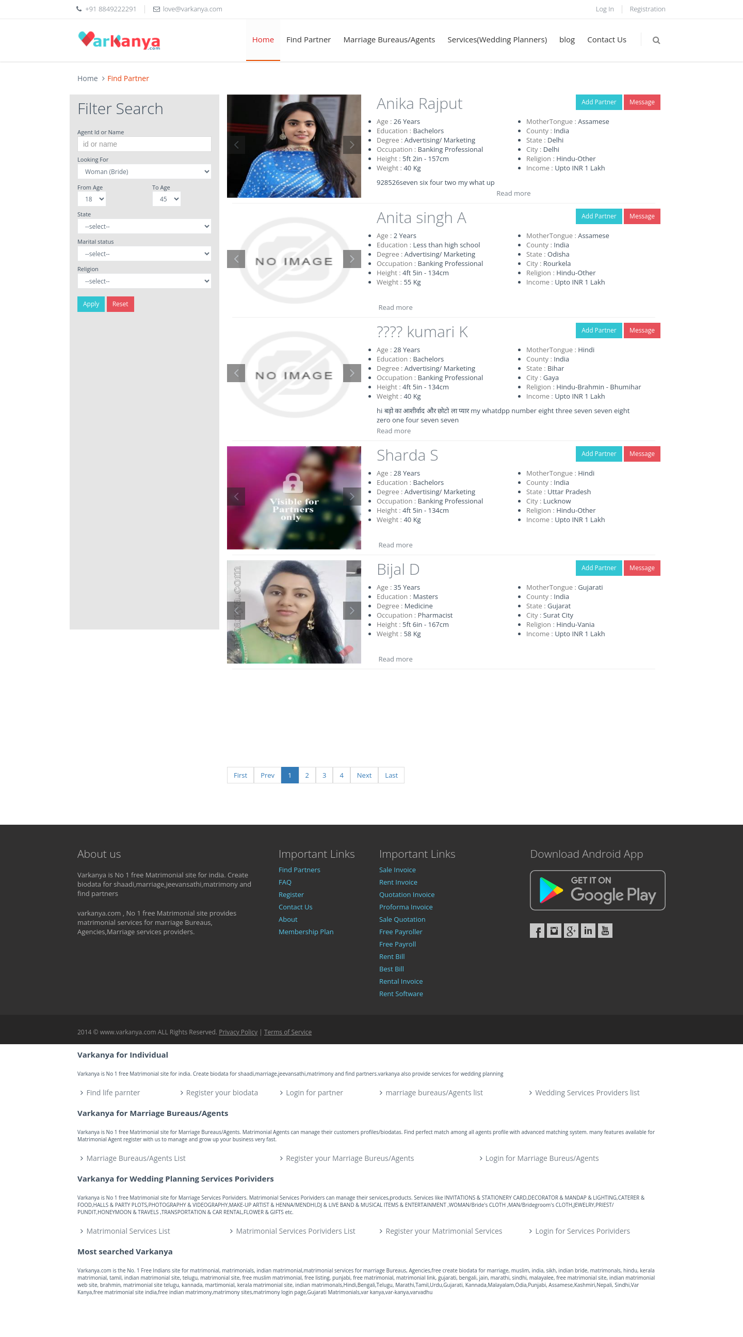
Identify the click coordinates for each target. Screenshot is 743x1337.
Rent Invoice (398, 882)
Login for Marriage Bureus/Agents (542, 1158)
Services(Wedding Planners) (497, 39)
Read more (513, 193)
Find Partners (299, 869)
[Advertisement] (144, 475)
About (288, 919)
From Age (90, 187)
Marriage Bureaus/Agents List (136, 1158)
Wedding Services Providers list (587, 1092)
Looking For (92, 159)
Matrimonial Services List (128, 1231)
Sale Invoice (397, 869)
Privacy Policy (238, 1032)
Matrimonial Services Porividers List (296, 1231)
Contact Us (606, 39)
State (84, 214)
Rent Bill (392, 956)
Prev (267, 775)
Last (391, 775)
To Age (161, 187)
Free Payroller (401, 931)
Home (263, 39)
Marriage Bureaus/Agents (389, 39)
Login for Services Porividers (583, 1231)
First (240, 775)
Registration (648, 8)
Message (642, 102)
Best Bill (391, 968)
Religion (88, 269)
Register (291, 894)
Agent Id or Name (100, 132)
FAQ (285, 882)
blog (567, 39)
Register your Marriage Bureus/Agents (350, 1158)
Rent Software (401, 993)
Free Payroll (397, 944)
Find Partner (308, 39)
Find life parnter (113, 1092)
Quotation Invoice (407, 894)
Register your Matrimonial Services (444, 1231)
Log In (605, 8)
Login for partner (314, 1092)
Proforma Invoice (406, 906)
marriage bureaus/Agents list (433, 1092)
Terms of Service (288, 1032)
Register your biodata (222, 1092)
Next (364, 775)
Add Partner (599, 102)
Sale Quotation (402, 919)
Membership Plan (306, 931)
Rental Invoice (401, 981)
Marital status (95, 241)
